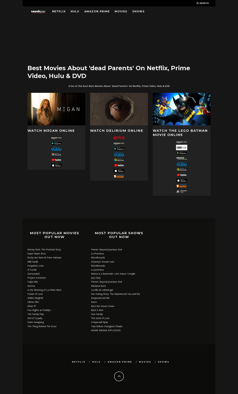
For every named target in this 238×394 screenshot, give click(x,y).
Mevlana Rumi (98, 285)
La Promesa (97, 253)
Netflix (59, 11)
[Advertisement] (119, 39)
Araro (94, 301)
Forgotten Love (35, 265)
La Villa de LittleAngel (102, 289)
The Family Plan (35, 314)
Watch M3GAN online (51, 131)
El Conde (32, 269)
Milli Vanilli (32, 261)
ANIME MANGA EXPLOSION (105, 330)
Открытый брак (99, 322)
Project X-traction (36, 277)
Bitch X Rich (97, 310)
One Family (97, 314)
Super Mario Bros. (36, 253)
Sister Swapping (35, 322)
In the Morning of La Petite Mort (44, 289)
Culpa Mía (32, 281)
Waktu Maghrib (35, 297)
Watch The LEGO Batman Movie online (180, 133)
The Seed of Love (100, 318)
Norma (31, 285)
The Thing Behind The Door (42, 326)
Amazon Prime (97, 11)
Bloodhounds (98, 257)
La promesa (97, 269)
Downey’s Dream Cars (102, 261)
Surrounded (33, 273)
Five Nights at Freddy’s (39, 310)
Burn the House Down (102, 306)
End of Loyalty (34, 318)
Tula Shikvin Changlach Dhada (106, 326)
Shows (138, 11)
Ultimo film (33, 301)
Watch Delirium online (116, 131)
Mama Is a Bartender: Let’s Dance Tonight (113, 273)
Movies (121, 11)
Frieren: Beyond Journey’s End (106, 249)
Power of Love (35, 293)
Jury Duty (96, 277)
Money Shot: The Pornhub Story (44, 249)
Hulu (75, 11)
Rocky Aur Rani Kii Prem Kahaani (44, 257)
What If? (31, 306)
